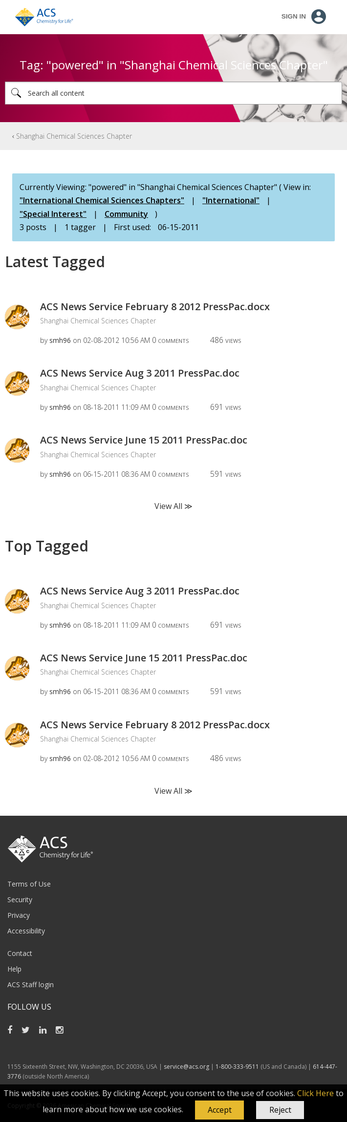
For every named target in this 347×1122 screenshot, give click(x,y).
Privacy (18, 915)
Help (14, 969)
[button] (219, 1110)
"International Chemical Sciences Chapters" (102, 200)
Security (19, 899)
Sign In (294, 16)
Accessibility (26, 930)
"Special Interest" (53, 214)
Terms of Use (29, 884)
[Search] (173, 93)
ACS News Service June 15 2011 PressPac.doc (143, 439)
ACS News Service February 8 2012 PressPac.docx (155, 306)
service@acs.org (186, 1066)
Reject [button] (280, 1109)
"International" (231, 200)
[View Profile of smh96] (60, 340)
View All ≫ (173, 506)
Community (126, 214)
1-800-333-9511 (237, 1066)
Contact (19, 953)
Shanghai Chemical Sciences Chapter (74, 136)
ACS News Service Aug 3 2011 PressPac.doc (139, 373)
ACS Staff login (30, 984)
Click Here (315, 1093)
